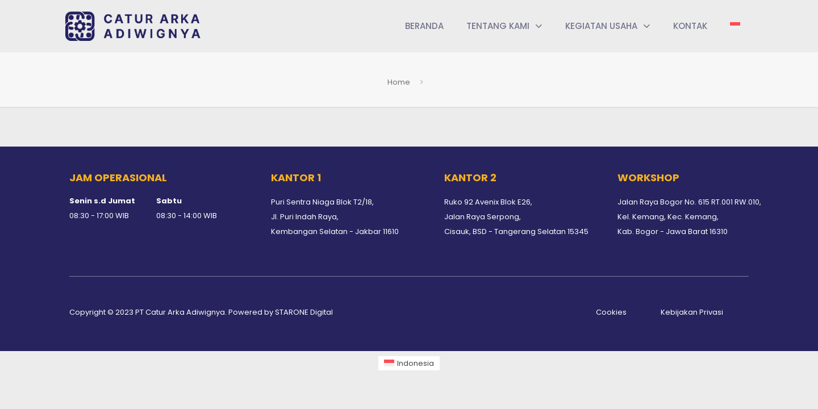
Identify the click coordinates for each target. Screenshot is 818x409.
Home (398, 82)
